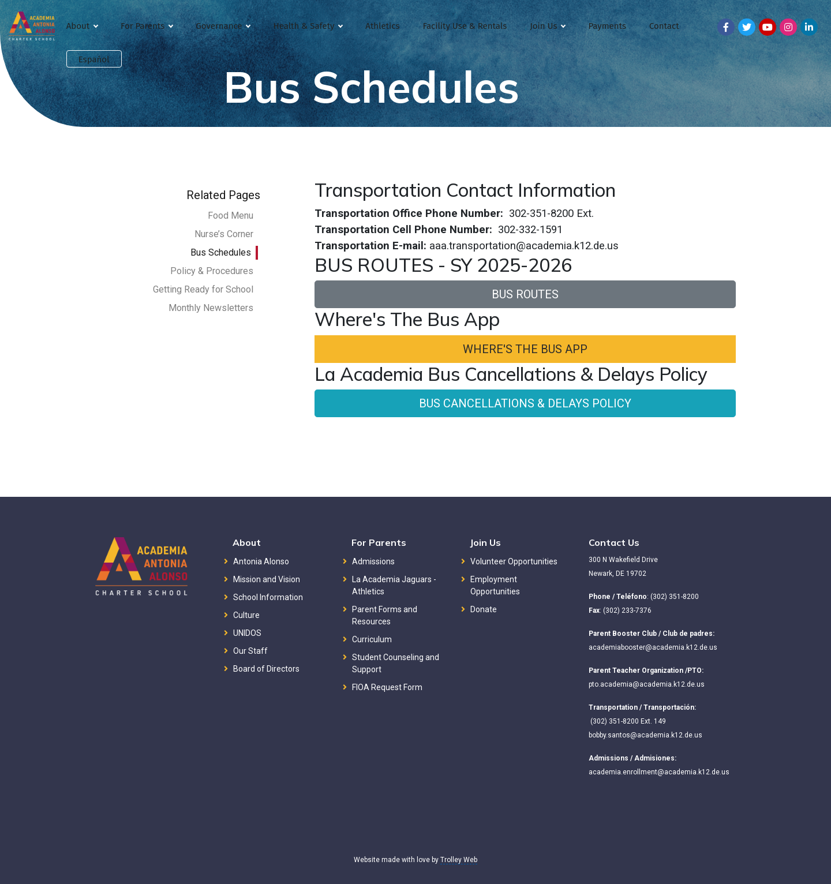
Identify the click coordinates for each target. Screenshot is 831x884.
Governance (223, 26)
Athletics (382, 26)
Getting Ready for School (203, 289)
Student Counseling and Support (395, 663)
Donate (483, 609)
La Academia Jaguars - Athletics (394, 585)
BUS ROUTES (525, 294)
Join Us (547, 26)
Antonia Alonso (261, 561)
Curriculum (372, 639)
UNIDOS (247, 633)
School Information (268, 597)
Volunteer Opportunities (513, 561)
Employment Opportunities (495, 585)
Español (94, 59)
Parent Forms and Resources (384, 615)
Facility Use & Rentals (464, 26)
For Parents (147, 26)
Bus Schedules (220, 252)
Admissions (373, 561)
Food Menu (230, 215)
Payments (607, 26)
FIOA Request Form (387, 687)
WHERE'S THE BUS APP (525, 349)
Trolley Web (458, 860)
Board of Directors (266, 668)
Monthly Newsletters (211, 307)
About (82, 26)
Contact (664, 26)
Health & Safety (307, 26)
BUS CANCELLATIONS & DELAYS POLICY (525, 403)
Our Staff (250, 650)
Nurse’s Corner (223, 234)
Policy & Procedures (211, 270)
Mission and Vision (266, 579)
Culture (246, 615)
